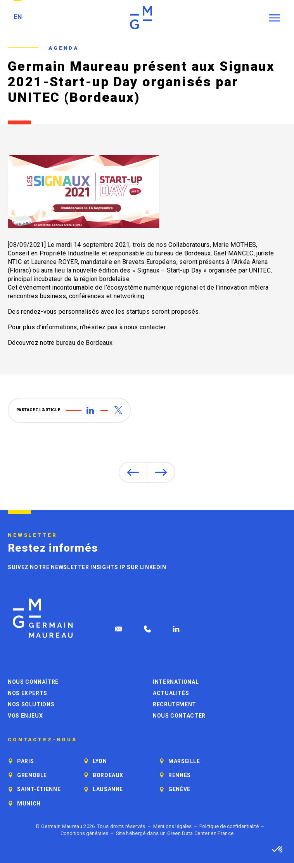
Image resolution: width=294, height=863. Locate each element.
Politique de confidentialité (229, 826)
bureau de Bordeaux (84, 342)
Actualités (171, 693)
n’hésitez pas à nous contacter (123, 327)
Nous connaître (33, 682)
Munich (29, 803)
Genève (179, 789)
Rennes (179, 775)
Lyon (100, 761)
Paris (25, 761)
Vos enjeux (25, 716)
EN (18, 17)
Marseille (184, 761)
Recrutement (174, 704)
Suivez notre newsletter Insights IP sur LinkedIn (87, 567)
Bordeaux (108, 775)
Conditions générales (84, 833)
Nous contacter (179, 716)
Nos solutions (31, 704)
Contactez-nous (42, 739)
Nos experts (27, 693)
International (176, 682)
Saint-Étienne (39, 789)
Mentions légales (172, 826)
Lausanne (108, 789)
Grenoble (32, 775)
